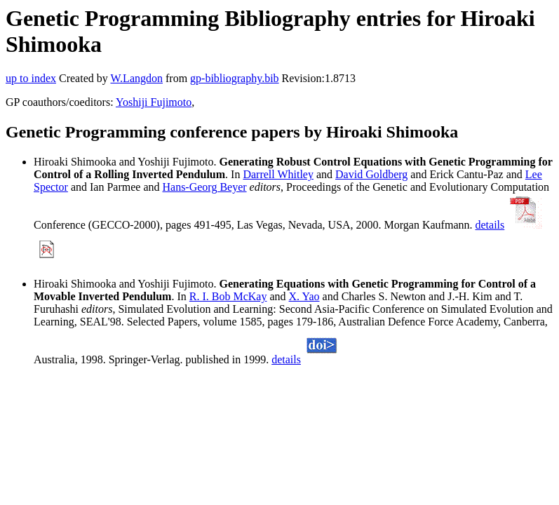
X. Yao (304, 296)
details (490, 225)
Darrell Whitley (278, 174)
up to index (31, 78)
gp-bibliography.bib (234, 78)
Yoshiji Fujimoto (153, 102)
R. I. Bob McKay (228, 296)
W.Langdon (136, 78)
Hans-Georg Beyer (204, 187)
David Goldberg (371, 174)
